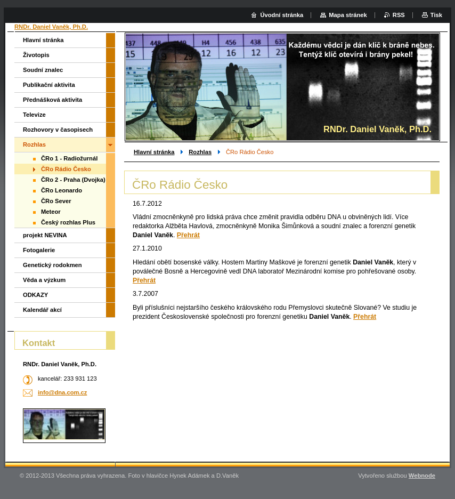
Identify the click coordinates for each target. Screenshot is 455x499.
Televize (34, 114)
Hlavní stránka (154, 152)
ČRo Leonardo (61, 190)
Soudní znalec (43, 70)
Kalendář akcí (42, 310)
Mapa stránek (348, 15)
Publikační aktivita (49, 85)
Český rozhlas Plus (68, 222)
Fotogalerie (39, 250)
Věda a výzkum (44, 280)
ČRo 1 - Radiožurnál (69, 158)
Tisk (436, 15)
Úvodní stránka (281, 15)
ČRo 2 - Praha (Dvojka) (73, 179)
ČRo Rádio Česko (66, 169)
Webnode (422, 475)
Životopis (36, 55)
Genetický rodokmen (52, 265)
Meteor (51, 211)
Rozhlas (200, 152)
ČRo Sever (56, 201)
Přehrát (188, 235)
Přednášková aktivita (52, 99)
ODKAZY (35, 295)
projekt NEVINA (45, 235)
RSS (399, 15)
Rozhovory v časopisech (58, 129)
